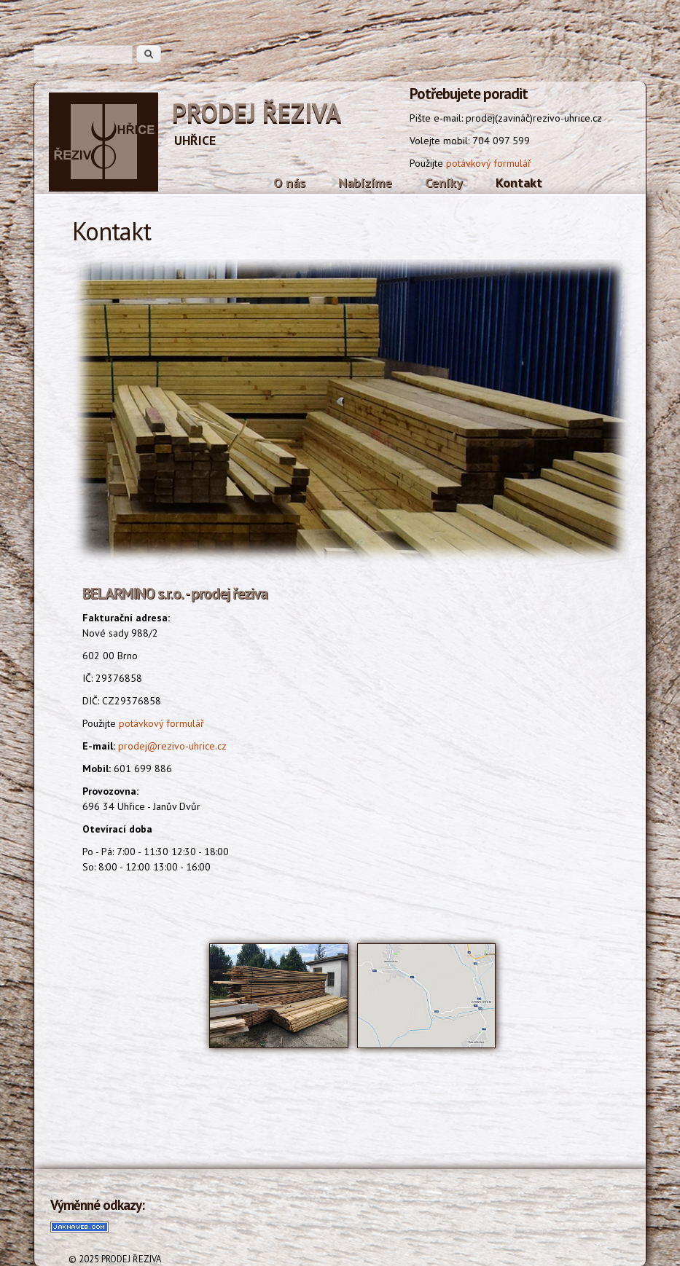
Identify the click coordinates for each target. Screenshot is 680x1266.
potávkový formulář (488, 163)
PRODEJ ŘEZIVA (256, 112)
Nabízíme (365, 182)
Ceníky (444, 182)
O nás (289, 182)
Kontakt (519, 182)
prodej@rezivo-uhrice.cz (172, 745)
